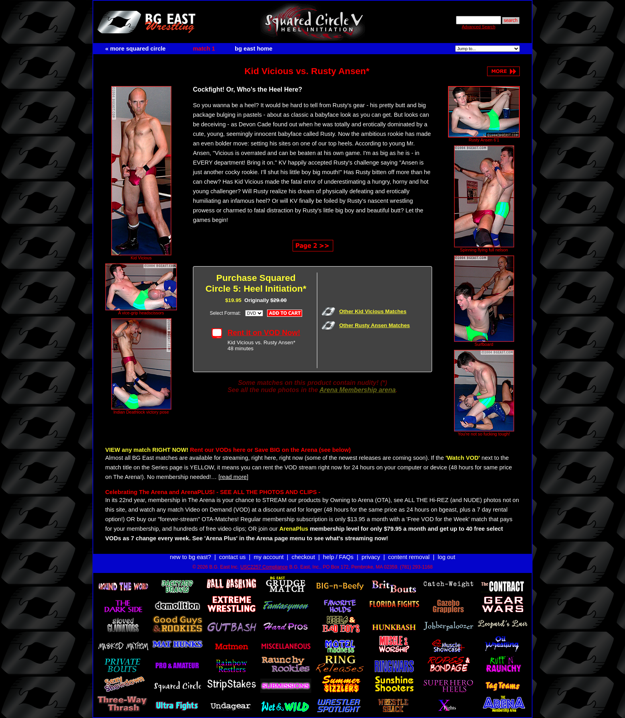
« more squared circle (135, 48)
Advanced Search (478, 26)
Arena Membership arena (357, 386)
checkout (303, 550)
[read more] (233, 473)
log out (446, 550)
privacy (371, 550)
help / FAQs (338, 550)
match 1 (204, 48)
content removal (409, 550)
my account (269, 550)
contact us (232, 550)
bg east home (253, 48)
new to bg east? (190, 550)
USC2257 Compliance (264, 560)
